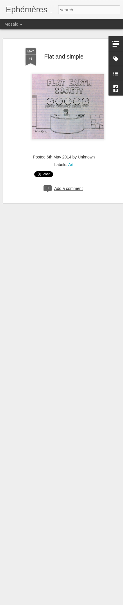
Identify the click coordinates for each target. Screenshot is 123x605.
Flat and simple (64, 56)
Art (70, 164)
